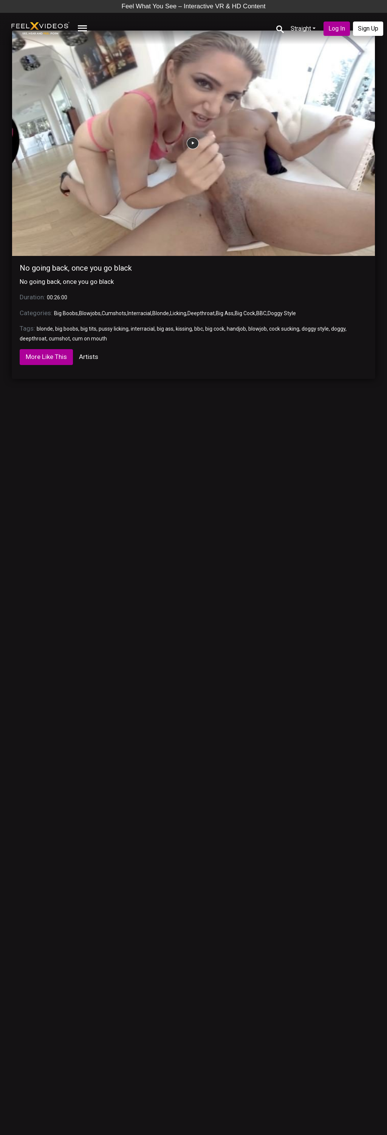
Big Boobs (66, 313)
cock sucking (284, 329)
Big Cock (245, 313)
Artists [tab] (88, 356)
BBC (261, 313)
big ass (165, 329)
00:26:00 (57, 297)
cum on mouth (89, 339)
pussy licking (113, 329)
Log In (336, 28)
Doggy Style (282, 313)
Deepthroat (201, 313)
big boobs (66, 329)
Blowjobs (90, 313)
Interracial (139, 313)
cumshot (59, 339)
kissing (184, 329)
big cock (214, 329)
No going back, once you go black (76, 268)
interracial (143, 329)
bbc (198, 329)
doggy (338, 329)
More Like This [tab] (46, 356)
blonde (45, 329)
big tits (88, 329)
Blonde (160, 313)
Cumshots (114, 313)
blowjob (257, 329)
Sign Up (368, 28)
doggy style (315, 329)
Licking (178, 313)
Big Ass (225, 313)
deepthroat (33, 339)
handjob (236, 329)
